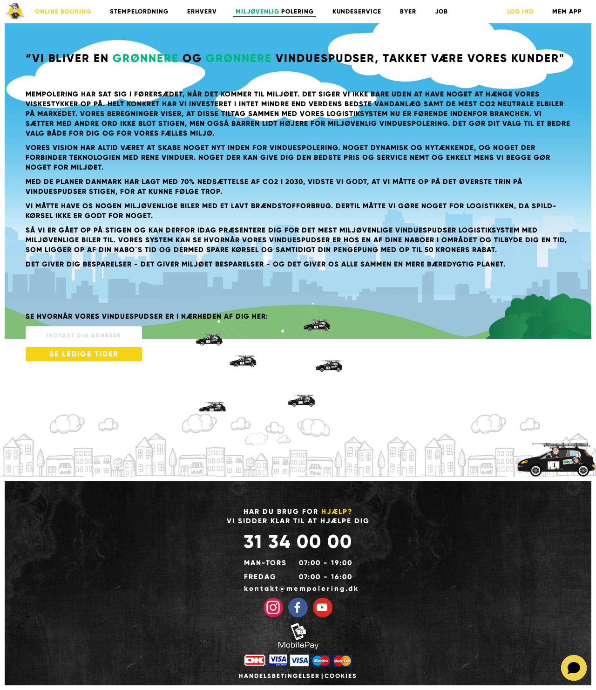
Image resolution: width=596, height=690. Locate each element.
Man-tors (265, 563)
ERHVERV (202, 11)
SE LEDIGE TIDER (84, 353)
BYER (408, 11)
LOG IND (520, 11)
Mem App (567, 11)
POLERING (275, 11)
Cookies (341, 676)
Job (441, 11)
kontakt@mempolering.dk (298, 588)
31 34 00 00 (298, 541)
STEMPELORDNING (139, 11)
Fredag (260, 577)
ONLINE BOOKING (63, 11)
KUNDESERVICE (356, 11)
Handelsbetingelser (279, 676)
